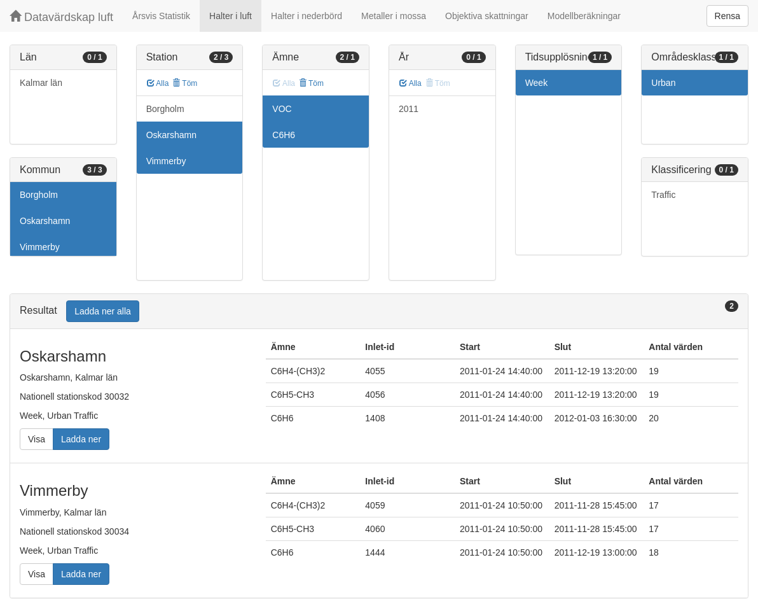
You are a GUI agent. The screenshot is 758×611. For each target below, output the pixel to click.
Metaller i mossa (393, 16)
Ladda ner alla (102, 311)
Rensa (727, 16)
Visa (36, 439)
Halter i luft (230, 16)
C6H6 (283, 135)
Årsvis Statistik (161, 16)
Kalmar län (41, 83)
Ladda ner (81, 439)
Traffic (663, 195)
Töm (184, 83)
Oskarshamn (45, 221)
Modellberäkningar (584, 16)
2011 (408, 109)
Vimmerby (40, 247)
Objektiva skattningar (486, 16)
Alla (158, 83)
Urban (663, 83)
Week (536, 83)
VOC (281, 109)
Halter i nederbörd (306, 16)
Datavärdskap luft (61, 17)
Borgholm (39, 195)
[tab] (379, 311)
